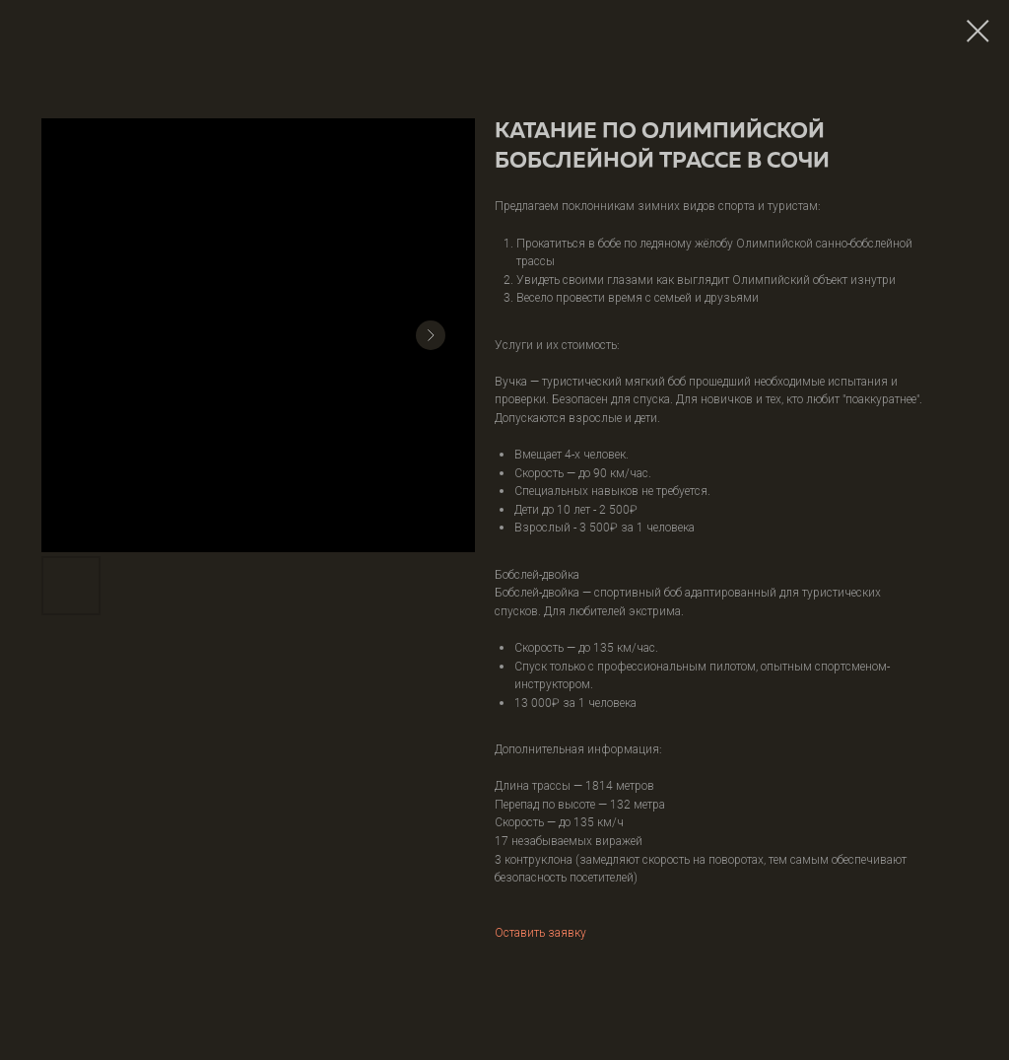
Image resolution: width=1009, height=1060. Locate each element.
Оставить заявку (540, 932)
